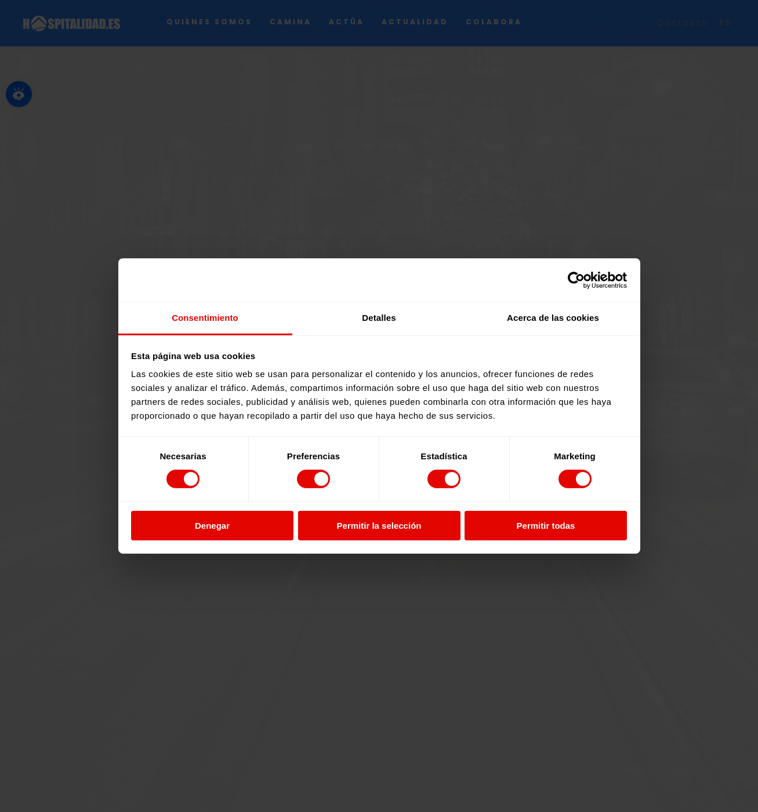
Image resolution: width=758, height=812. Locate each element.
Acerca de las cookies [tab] (553, 318)
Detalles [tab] (379, 318)
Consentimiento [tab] (205, 318)
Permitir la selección (379, 526)
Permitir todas (546, 526)
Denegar (212, 526)
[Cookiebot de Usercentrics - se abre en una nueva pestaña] (576, 279)
